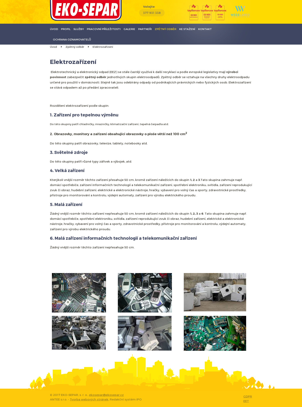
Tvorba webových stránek (89, 399)
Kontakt (205, 29)
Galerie (129, 29)
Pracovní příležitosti (104, 29)
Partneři (145, 29)
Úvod (54, 29)
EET (246, 401)
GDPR (247, 396)
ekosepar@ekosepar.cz (106, 395)
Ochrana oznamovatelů (72, 39)
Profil (65, 29)
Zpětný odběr (165, 29)
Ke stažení (187, 29)
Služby (78, 29)
